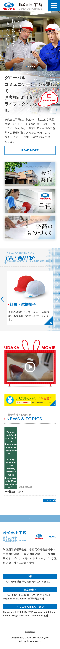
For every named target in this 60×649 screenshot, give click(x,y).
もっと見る (44, 500)
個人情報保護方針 (30, 631)
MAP (50, 581)
